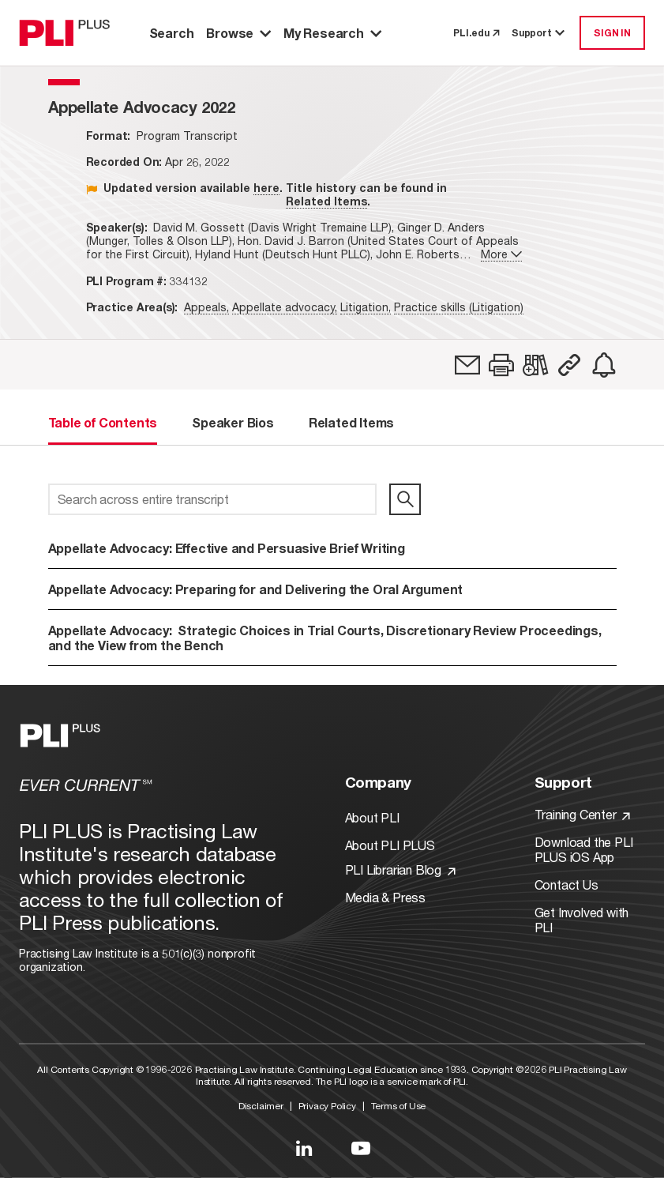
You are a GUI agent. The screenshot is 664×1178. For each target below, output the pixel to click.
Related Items (326, 201)
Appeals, (206, 307)
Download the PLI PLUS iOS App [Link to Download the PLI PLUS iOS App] (584, 849)
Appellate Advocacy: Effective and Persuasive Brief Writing (226, 547)
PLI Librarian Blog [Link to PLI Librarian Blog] (400, 869)
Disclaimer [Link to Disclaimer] (260, 1106)
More (501, 254)
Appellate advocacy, (284, 307)
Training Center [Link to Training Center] (583, 814)
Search (171, 32)
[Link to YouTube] (360, 1148)
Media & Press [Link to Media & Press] (385, 897)
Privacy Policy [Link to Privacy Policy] (327, 1106)
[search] (405, 499)
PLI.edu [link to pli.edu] (476, 33)
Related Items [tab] (351, 422)
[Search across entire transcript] (212, 499)
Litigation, (365, 307)
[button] (501, 365)
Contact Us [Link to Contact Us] (566, 884)
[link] (467, 365)
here (266, 187)
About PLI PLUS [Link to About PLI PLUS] (390, 844)
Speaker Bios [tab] (233, 422)
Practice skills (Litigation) (458, 307)
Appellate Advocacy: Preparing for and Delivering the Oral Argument (255, 589)
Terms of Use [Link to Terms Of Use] (398, 1106)
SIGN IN (612, 33)
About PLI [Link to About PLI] (372, 817)
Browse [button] (238, 32)
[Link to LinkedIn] (303, 1148)
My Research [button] (332, 32)
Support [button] (539, 33)
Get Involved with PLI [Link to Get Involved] (582, 920)
